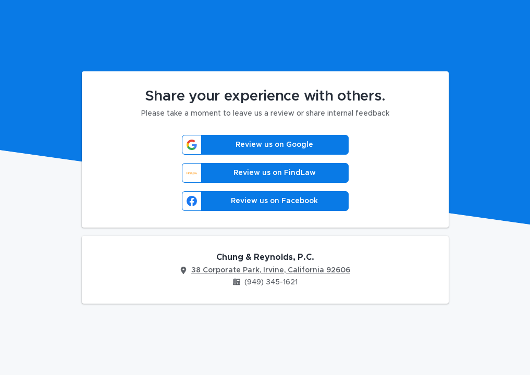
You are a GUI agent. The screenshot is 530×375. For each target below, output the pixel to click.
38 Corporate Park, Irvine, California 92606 (270, 270)
